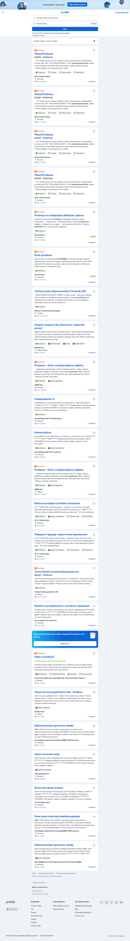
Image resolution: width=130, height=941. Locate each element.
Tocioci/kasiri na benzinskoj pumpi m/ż (56, 571)
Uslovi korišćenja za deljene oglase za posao (21, 936)
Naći (65, 29)
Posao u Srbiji (36, 926)
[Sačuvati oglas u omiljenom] (94, 50)
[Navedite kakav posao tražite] (65, 17)
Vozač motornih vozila (47, 754)
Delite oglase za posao (61, 906)
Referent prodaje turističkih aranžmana (57, 503)
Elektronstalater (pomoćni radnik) (54, 725)
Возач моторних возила (48, 787)
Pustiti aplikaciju (122, 12)
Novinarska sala (36, 916)
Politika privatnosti (46, 936)
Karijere (33, 919)
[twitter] (111, 902)
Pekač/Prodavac (44, 53)
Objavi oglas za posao (77, 4)
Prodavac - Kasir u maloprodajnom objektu (59, 365)
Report (91, 81)
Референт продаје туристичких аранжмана (60, 534)
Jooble (121, 936)
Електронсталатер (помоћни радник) (57, 816)
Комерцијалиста (44, 398)
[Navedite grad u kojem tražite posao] (65, 23)
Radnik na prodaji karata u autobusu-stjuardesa (62, 605)
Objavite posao (58, 909)
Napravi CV (65, 644)
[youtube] (121, 902)
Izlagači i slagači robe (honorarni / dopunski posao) (59, 326)
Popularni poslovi (37, 891)
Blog (76, 909)
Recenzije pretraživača (83, 912)
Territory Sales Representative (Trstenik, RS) (60, 291)
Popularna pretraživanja (83, 906)
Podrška (34, 922)
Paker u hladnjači (44, 656)
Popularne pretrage (40, 883)
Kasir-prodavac (43, 255)
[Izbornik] (3, 12)
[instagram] (106, 902)
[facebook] (101, 902)
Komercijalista (42, 432)
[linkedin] (116, 902)
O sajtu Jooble (36, 906)
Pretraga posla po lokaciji (40, 894)
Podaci (33, 912)
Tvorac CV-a (79, 916)
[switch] (94, 41)
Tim (32, 909)
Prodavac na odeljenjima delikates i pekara (59, 215)
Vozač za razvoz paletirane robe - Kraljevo (58, 692)
